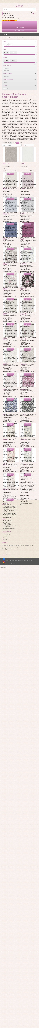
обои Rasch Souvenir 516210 (27, 371)
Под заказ (6, 68)
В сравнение (7, 169)
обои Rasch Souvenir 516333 (27, 471)
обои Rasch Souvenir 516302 (9, 446)
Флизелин (6, 76)
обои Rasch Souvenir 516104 (9, 321)
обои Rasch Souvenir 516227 (9, 396)
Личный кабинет (6, 534)
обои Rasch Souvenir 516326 (9, 471)
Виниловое (6, 82)
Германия (6, 88)
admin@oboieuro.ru (7, 549)
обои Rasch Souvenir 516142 (27, 346)
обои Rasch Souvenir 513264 (9, 246)
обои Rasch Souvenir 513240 (9, 221)
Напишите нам (19, 30)
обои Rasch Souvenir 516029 (9, 296)
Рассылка (5, 539)
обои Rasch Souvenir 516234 (27, 396)
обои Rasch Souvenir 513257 (27, 221)
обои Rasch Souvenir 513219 (27, 170)
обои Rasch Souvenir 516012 (27, 271)
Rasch (16, 38)
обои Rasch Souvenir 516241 (9, 421)
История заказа (6, 536)
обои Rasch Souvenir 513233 (27, 196)
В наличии (6, 70)
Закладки (5, 537)
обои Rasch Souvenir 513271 (27, 246)
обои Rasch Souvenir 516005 (9, 271)
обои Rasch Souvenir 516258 (27, 421)
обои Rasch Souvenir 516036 (27, 296)
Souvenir (21, 38)
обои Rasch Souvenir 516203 (9, 371)
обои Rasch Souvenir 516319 (27, 446)
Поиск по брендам (9, 38)
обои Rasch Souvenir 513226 (9, 196)
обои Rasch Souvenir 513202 (9, 170)
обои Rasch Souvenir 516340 (9, 496)
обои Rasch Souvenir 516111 (27, 321)
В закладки (7, 166)
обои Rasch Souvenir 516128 (9, 346)
